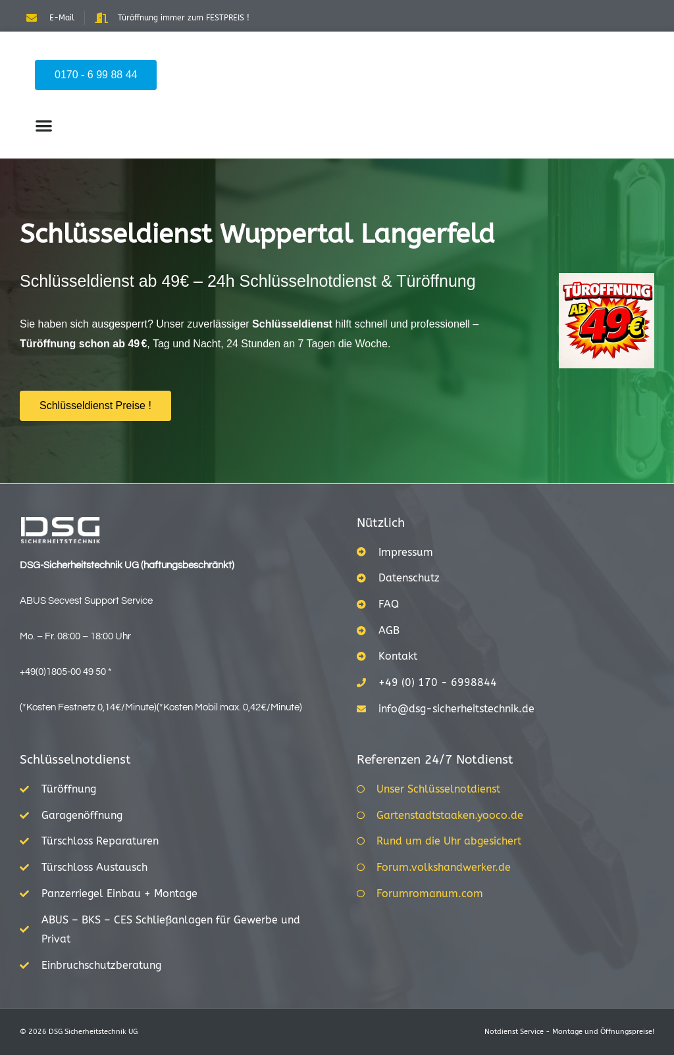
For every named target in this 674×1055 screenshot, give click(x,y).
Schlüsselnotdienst (75, 759)
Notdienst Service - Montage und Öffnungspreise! (569, 1031)
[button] (43, 125)
